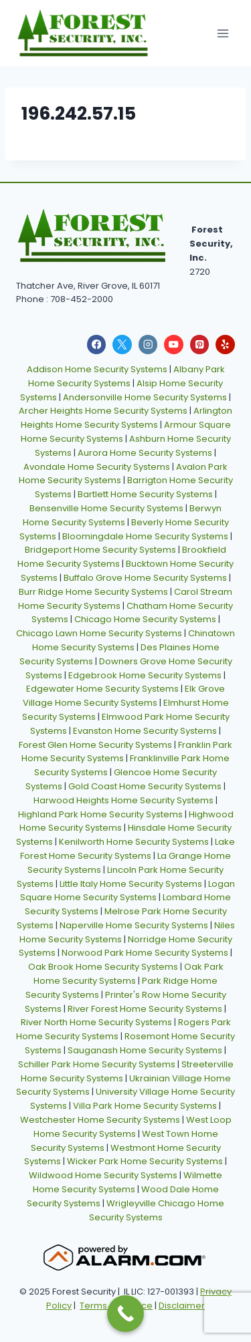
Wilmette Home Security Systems (128, 1182)
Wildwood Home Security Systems (103, 1175)
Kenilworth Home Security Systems (134, 841)
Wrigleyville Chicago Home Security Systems (157, 1210)
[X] (122, 344)
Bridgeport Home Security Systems (100, 549)
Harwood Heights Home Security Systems (123, 800)
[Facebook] (96, 344)
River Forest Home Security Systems (145, 1008)
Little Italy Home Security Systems (131, 884)
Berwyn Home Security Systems (122, 515)
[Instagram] (148, 344)
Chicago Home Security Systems (145, 619)
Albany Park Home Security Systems (126, 376)
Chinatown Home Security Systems (134, 640)
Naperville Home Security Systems (134, 925)
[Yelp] (225, 344)
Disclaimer (182, 1305)
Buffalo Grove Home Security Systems (145, 577)
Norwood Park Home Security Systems (145, 952)
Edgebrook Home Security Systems (145, 675)
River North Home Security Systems (96, 1022)
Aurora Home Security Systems (145, 452)
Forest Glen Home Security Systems (95, 745)
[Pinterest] (200, 344)
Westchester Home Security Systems (100, 1119)
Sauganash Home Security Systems (145, 1050)
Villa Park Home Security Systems (145, 1105)
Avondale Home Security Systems (96, 466)
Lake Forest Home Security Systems (127, 848)
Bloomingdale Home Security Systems (145, 536)
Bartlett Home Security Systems (145, 494)
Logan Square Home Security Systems (127, 891)
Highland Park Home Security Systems (100, 814)
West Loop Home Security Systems (132, 1126)
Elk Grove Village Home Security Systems (124, 695)
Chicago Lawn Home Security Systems (99, 633)
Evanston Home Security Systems (145, 730)
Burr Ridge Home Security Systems (93, 591)
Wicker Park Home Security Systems (145, 1161)
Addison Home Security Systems (97, 369)
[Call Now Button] (125, 1313)
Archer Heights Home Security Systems (103, 410)
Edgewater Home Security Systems (102, 688)
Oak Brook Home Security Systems (103, 966)
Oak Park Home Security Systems (128, 973)
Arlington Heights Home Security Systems (127, 417)
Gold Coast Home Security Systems (145, 786)
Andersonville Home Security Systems (145, 397)
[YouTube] (173, 344)
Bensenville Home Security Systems (106, 508)
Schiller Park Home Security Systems (96, 1064)
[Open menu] (222, 33)
